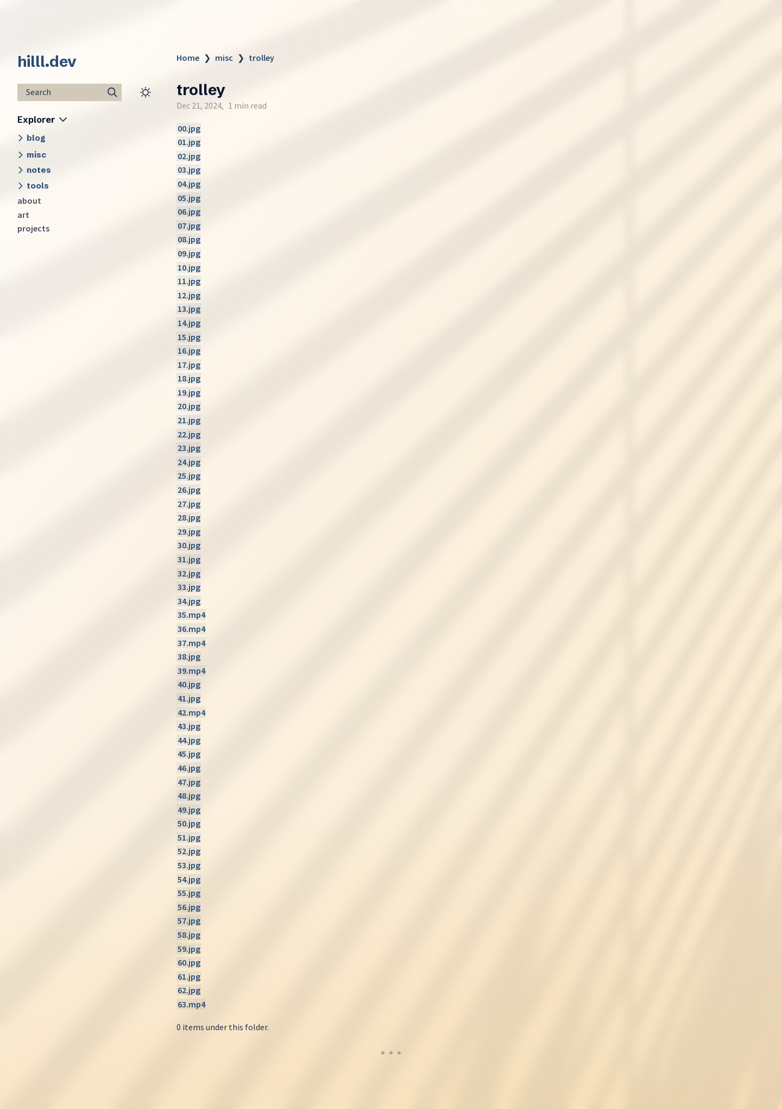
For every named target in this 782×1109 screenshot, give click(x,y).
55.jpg (189, 892)
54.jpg (189, 879)
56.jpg (189, 906)
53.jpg (189, 865)
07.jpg (189, 225)
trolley (261, 57)
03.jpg (189, 169)
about (29, 200)
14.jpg (189, 322)
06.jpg (189, 211)
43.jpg (189, 725)
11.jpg (189, 280)
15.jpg (189, 336)
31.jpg (189, 559)
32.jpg (189, 573)
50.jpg (189, 823)
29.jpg (189, 531)
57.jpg (189, 920)
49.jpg (189, 809)
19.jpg (189, 392)
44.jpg (189, 740)
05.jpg (189, 197)
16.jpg (189, 350)
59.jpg (189, 948)
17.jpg (189, 364)
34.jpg (189, 601)
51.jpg (189, 837)
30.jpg (189, 545)
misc (224, 57)
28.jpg (189, 517)
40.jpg (189, 684)
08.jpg (189, 239)
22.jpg (189, 434)
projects (33, 228)
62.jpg (189, 990)
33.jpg (189, 586)
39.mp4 (191, 670)
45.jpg (189, 753)
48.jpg (189, 795)
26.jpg (189, 489)
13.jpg (189, 308)
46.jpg (189, 767)
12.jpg (189, 295)
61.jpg (189, 976)
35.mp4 (191, 614)
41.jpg (189, 698)
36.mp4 (191, 628)
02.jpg (189, 156)
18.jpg (189, 378)
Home (187, 57)
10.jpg (189, 267)
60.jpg (189, 962)
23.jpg (189, 447)
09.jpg (189, 253)
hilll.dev (47, 61)
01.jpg (189, 141)
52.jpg (189, 850)
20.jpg (189, 405)
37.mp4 (191, 642)
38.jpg (189, 656)
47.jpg (189, 781)
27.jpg (189, 503)
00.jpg (189, 128)
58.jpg (189, 934)
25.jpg (189, 475)
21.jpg (189, 420)
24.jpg (189, 461)
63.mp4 (191, 1004)
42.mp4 (191, 712)
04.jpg (189, 183)
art (23, 214)
